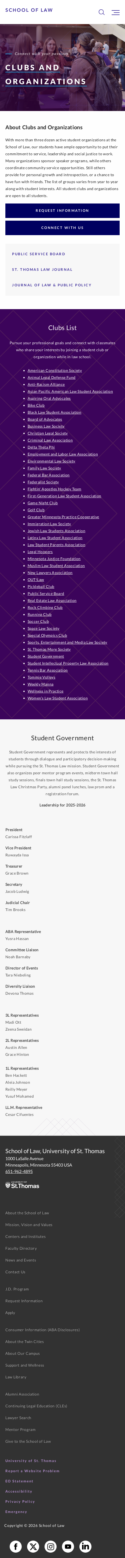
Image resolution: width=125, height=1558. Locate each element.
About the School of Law (27, 1213)
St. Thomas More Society (49, 649)
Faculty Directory (21, 1248)
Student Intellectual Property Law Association (68, 663)
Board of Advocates (45, 419)
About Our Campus (22, 1353)
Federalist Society (43, 482)
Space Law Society (44, 628)
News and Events (20, 1260)
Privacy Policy (20, 1501)
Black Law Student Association (55, 412)
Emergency (16, 1511)
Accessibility (18, 1491)
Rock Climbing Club (45, 607)
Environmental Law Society (51, 461)
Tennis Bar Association (48, 670)
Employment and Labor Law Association (63, 454)
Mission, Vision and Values (29, 1224)
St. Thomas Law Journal (42, 269)
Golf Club (36, 510)
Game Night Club (43, 503)
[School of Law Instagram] (51, 1547)
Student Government (46, 656)
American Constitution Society (55, 370)
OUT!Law (36, 579)
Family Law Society (44, 468)
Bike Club (36, 405)
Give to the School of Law (28, 1441)
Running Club (40, 614)
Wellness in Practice (46, 691)
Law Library (16, 1377)
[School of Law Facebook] (16, 1547)
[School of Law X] (33, 1547)
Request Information (62, 210)
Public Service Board (38, 254)
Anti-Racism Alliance (46, 384)
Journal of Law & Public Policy (52, 285)
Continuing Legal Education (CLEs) (36, 1406)
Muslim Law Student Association (56, 565)
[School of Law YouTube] (68, 1547)
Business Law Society (46, 426)
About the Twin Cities (24, 1341)
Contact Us (15, 1272)
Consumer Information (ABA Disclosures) (42, 1329)
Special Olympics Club (47, 635)
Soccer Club (38, 621)
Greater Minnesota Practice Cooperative (63, 517)
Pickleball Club (41, 586)
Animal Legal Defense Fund (52, 377)
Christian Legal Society (48, 433)
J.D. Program (17, 1289)
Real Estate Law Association (52, 600)
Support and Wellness (24, 1365)
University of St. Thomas (31, 1461)
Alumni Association (22, 1394)
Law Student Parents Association (56, 544)
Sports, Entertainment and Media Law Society (67, 642)
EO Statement (19, 1481)
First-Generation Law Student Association (64, 496)
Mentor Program (20, 1429)
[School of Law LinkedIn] (85, 1547)
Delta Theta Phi (41, 447)
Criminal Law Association (50, 440)
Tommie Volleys (42, 677)
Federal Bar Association (49, 475)
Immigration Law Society (49, 523)
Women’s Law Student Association (58, 698)
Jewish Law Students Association (56, 530)
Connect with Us (62, 227)
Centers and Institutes (25, 1236)
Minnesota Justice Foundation (54, 558)
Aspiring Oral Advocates (49, 398)
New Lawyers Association (50, 572)
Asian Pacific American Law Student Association (70, 391)
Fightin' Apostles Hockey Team (55, 489)
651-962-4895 (19, 1171)
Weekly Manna (41, 684)
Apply (10, 1312)
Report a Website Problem (32, 1471)
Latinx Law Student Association (55, 537)
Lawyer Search (18, 1417)
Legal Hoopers (40, 551)
